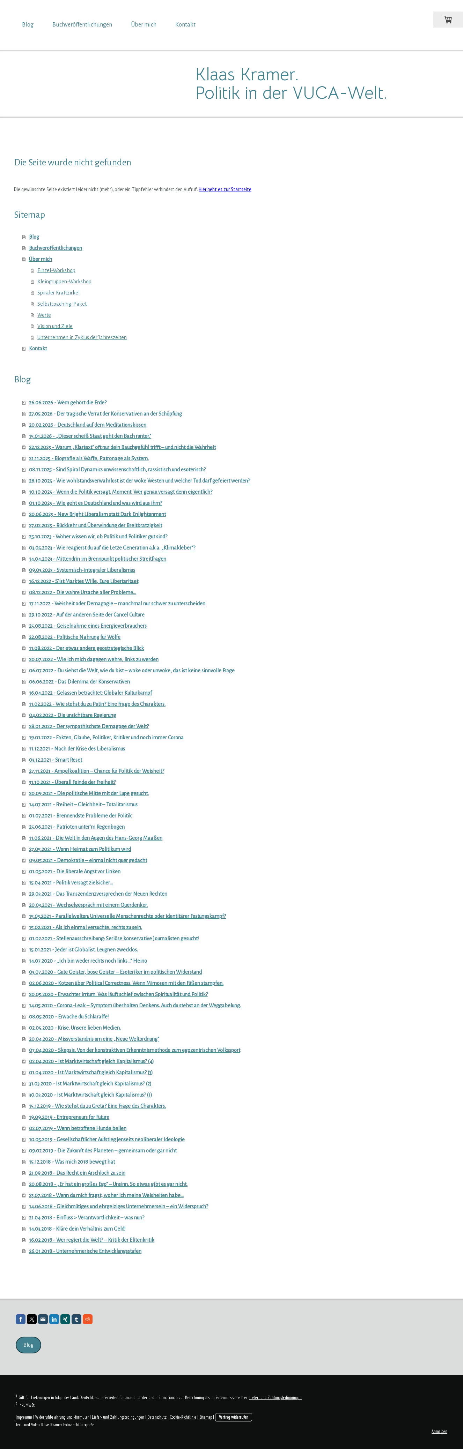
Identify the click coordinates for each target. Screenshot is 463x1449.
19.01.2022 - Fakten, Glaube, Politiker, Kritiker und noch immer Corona (106, 737)
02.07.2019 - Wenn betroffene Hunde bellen (77, 1128)
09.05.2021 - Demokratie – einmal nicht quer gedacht (88, 860)
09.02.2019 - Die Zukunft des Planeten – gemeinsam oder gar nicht (103, 1150)
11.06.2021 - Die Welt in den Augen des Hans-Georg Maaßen (95, 838)
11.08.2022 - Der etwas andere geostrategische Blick (86, 648)
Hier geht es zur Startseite (225, 189)
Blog (28, 25)
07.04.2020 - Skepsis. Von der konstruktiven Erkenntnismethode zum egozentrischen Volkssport (134, 1050)
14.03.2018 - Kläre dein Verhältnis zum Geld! (77, 1229)
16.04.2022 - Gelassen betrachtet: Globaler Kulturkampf (90, 693)
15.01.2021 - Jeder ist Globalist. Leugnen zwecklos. (83, 950)
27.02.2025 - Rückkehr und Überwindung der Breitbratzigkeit (95, 525)
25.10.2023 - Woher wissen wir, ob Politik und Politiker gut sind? (98, 536)
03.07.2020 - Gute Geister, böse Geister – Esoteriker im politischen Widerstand (115, 972)
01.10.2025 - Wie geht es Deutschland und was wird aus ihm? (95, 503)
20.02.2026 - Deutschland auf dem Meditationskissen (87, 425)
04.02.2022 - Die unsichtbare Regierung (72, 715)
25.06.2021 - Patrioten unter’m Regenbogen (77, 827)
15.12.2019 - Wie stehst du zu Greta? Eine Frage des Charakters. (97, 1106)
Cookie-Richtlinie (183, 1417)
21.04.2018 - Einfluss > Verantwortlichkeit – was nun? (86, 1217)
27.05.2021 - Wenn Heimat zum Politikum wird (80, 849)
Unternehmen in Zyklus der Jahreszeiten (82, 337)
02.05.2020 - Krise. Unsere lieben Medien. (75, 1028)
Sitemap (205, 1417)
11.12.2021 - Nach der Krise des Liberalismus (77, 749)
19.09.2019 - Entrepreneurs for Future (69, 1117)
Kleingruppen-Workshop (64, 281)
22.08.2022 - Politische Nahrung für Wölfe (74, 637)
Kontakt (185, 25)
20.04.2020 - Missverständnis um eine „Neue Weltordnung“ (94, 1039)
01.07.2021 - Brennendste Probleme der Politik (80, 816)
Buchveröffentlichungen (82, 25)
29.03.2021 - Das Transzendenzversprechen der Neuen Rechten (98, 894)
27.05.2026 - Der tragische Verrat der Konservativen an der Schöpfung (105, 414)
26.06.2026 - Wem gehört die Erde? (67, 402)
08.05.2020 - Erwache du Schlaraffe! (69, 1016)
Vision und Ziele (55, 326)
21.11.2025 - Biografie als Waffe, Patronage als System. (89, 458)
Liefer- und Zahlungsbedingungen (275, 1398)
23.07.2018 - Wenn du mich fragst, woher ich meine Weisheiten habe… (106, 1195)
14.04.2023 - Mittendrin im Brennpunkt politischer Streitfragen (97, 559)
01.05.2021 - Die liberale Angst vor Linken (74, 871)
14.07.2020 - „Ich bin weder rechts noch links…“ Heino (88, 961)
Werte (44, 315)
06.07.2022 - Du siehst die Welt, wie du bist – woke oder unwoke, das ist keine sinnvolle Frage (132, 670)
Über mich (143, 25)
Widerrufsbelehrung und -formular (62, 1417)
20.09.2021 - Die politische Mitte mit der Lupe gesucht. (89, 793)
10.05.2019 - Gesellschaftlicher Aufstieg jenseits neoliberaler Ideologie (107, 1139)
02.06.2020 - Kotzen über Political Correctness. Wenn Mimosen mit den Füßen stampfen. (126, 983)
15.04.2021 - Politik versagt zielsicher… (71, 883)
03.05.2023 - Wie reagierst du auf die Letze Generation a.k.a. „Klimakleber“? (112, 548)
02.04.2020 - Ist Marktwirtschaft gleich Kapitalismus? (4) (91, 1061)
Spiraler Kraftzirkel (58, 293)
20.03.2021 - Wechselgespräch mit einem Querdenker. (88, 905)
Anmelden (439, 1431)
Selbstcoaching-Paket (62, 304)
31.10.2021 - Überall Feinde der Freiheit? (72, 782)
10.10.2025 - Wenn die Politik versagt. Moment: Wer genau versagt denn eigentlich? (120, 492)
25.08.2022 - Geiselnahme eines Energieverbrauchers (88, 626)
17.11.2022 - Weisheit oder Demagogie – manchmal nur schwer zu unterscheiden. (117, 603)
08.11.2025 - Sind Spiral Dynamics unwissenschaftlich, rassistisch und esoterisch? (117, 469)
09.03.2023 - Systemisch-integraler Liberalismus (82, 570)
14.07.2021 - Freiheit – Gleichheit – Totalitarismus (83, 804)
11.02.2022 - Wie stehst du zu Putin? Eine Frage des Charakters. (97, 704)
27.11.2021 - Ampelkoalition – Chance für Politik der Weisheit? (96, 771)
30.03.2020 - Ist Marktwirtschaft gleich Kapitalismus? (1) (90, 1095)
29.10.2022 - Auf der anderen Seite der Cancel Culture (87, 615)
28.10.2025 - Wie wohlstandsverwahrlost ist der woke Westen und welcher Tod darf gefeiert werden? (139, 481)
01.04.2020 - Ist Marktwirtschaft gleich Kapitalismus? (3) (91, 1072)
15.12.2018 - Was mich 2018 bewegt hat (72, 1162)
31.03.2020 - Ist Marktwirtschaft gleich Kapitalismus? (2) (90, 1083)
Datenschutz (157, 1417)
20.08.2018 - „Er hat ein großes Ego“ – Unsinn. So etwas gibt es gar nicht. (108, 1184)
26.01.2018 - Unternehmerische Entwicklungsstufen (85, 1251)
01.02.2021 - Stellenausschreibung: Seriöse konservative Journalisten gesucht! (114, 938)
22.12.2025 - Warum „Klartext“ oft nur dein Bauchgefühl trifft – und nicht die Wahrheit (122, 447)
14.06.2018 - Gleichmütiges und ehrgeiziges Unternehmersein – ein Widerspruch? (118, 1206)
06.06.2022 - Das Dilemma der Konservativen (79, 682)
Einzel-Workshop (56, 270)
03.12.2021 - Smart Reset (55, 760)
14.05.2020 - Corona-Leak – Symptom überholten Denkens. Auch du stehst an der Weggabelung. (135, 1005)
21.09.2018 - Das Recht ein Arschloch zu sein (77, 1173)
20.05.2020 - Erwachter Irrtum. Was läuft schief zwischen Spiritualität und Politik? (118, 994)
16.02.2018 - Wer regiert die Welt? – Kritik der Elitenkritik (91, 1240)
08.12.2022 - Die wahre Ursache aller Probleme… (82, 592)
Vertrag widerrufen (233, 1417)
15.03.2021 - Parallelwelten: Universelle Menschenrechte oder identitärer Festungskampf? (127, 916)
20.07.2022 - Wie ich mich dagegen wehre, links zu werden (94, 659)
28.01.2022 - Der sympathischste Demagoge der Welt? (89, 726)
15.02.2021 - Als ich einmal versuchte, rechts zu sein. (85, 927)
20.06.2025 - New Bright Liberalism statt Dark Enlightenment (97, 514)
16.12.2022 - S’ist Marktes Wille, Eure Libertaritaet (83, 581)
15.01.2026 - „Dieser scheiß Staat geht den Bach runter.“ (90, 436)
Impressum (24, 1417)
